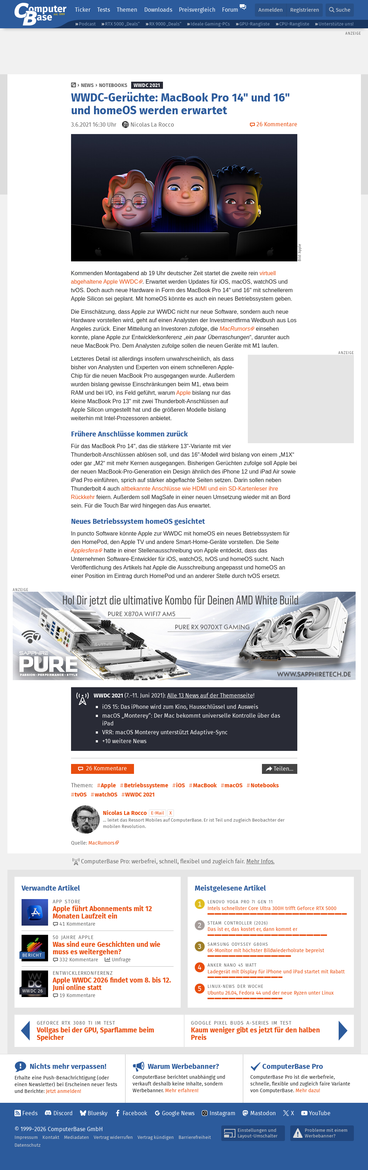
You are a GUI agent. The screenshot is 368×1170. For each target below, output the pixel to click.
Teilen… (282, 769)
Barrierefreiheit (195, 1137)
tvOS (81, 794)
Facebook (135, 1113)
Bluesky (97, 1113)
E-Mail (157, 813)
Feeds (29, 1113)
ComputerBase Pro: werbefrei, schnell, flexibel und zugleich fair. (173, 861)
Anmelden (270, 9)
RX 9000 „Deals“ (165, 24)
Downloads (158, 10)
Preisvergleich (197, 10)
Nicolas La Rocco (125, 813)
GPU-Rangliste (254, 24)
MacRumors (235, 329)
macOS (233, 785)
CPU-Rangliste (294, 24)
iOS (180, 785)
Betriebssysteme (146, 785)
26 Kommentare (102, 768)
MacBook (205, 785)
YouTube (320, 1113)
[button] (340, 10)
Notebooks (113, 85)
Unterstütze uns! (336, 24)
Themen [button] (127, 10)
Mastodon (263, 1113)
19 (74, 995)
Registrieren (304, 9)
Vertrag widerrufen (113, 1137)
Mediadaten (76, 1137)
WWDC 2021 (147, 85)
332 (75, 959)
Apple (183, 393)
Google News (178, 1113)
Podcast (87, 24)
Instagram (222, 1113)
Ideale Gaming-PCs (210, 24)
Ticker (82, 10)
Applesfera (84, 551)
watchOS (106, 794)
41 (74, 923)
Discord (63, 1113)
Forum (230, 10)
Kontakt (50, 1137)
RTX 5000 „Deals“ (122, 24)
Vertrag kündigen (156, 1137)
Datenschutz (27, 1145)
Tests (103, 10)
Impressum (26, 1137)
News (87, 85)
